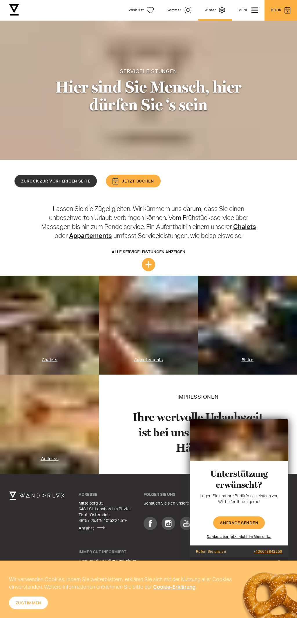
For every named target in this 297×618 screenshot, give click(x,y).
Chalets (244, 226)
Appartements (90, 235)
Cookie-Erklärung (174, 586)
